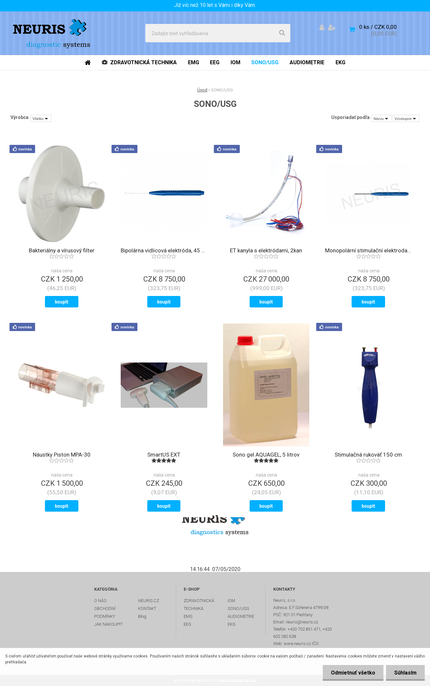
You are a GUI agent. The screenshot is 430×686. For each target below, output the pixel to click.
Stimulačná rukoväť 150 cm (368, 454)
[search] (282, 33)
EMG (188, 616)
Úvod (202, 90)
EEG (187, 624)
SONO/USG (238, 608)
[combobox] (382, 118)
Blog (142, 616)
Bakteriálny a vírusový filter (61, 250)
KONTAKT (147, 608)
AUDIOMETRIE (241, 616)
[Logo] (53, 33)
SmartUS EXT (163, 454)
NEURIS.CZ (148, 600)
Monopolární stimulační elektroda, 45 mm (368, 250)
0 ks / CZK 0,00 (378, 27)
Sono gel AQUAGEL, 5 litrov (266, 454)
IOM (231, 600)
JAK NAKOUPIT (108, 624)
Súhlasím (405, 673)
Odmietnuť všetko (353, 673)
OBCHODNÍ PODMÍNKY (104, 612)
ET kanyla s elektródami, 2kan (266, 250)
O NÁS (100, 600)
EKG (231, 624)
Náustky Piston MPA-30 (62, 454)
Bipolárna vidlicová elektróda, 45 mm (164, 250)
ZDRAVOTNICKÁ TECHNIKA (199, 604)
